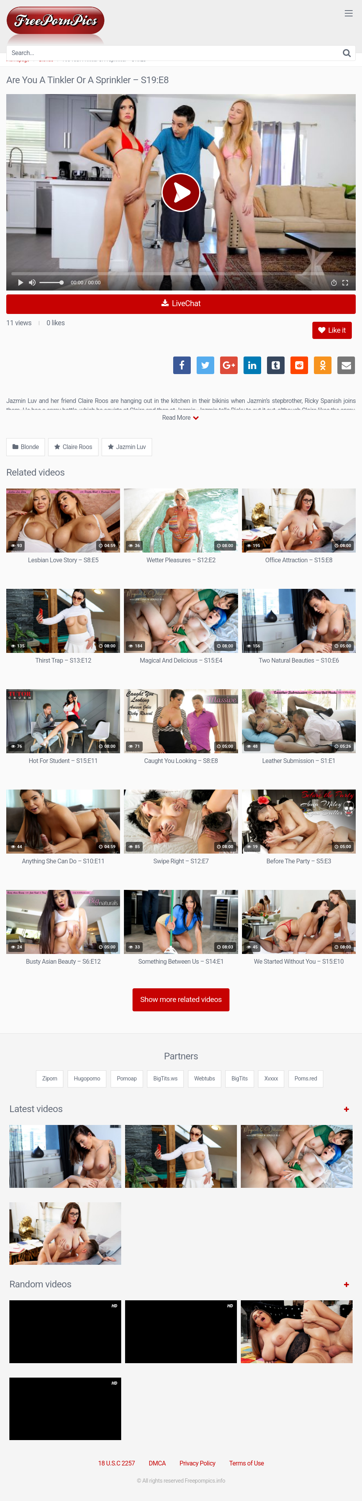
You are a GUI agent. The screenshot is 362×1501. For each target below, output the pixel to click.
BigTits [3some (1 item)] (239, 1078)
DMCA (157, 1463)
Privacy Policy (197, 1463)
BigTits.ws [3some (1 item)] (165, 1078)
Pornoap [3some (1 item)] (127, 1078)
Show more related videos (181, 999)
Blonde (26, 447)
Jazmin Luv (127, 447)
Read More (180, 417)
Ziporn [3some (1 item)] (49, 1078)
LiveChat (181, 303)
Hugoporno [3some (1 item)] (87, 1078)
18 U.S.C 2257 (116, 1463)
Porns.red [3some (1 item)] (306, 1078)
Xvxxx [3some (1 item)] (271, 1078)
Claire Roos (73, 447)
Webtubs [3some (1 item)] (204, 1078)
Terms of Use (246, 1463)
